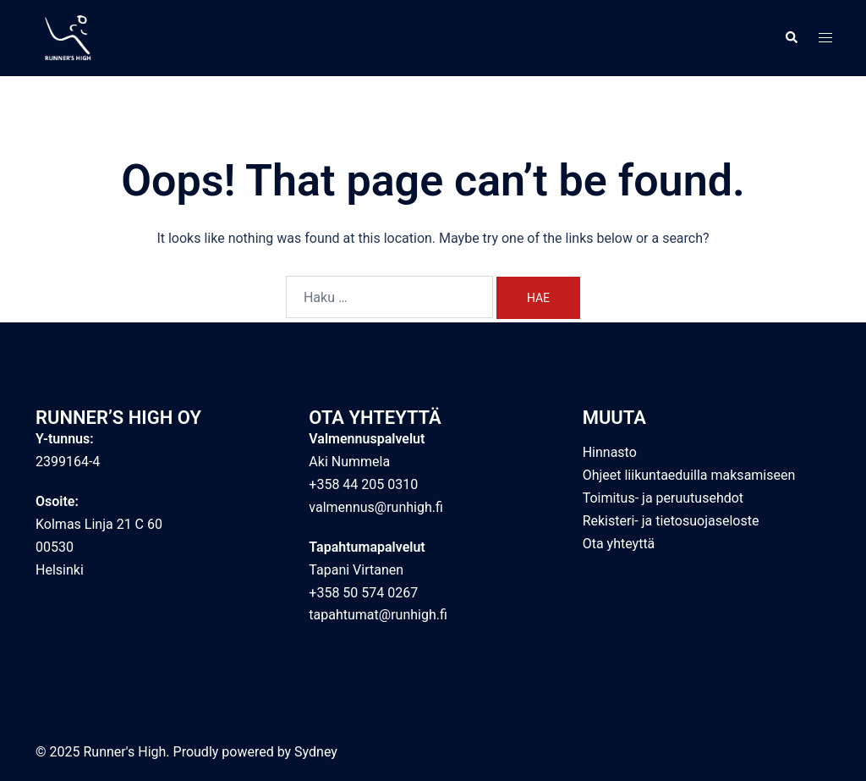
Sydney (315, 752)
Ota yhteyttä (619, 544)
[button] (790, 38)
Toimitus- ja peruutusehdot (663, 498)
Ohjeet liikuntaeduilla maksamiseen (689, 475)
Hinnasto (610, 452)
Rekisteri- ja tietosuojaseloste (671, 521)
